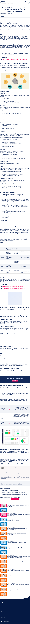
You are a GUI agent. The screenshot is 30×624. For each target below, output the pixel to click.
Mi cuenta (2, 615)
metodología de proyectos (24, 21)
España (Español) (6, 621)
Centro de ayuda (3, 617)
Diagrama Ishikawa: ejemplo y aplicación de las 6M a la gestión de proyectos (13, 288)
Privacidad (2, 603)
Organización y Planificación (5, 5)
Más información (20, 484)
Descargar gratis (15, 380)
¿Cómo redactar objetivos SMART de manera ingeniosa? (10, 222)
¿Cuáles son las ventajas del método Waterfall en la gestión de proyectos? (13, 342)
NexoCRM (8, 423)
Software (2, 611)
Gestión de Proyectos (13, 5)
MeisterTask (9, 417)
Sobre (1, 610)
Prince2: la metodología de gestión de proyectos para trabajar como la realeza (14, 59)
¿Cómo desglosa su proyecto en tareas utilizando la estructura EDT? (12, 286)
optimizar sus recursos (9, 50)
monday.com (9, 409)
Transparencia (2, 605)
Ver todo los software (15, 499)
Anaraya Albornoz (3, 13)
